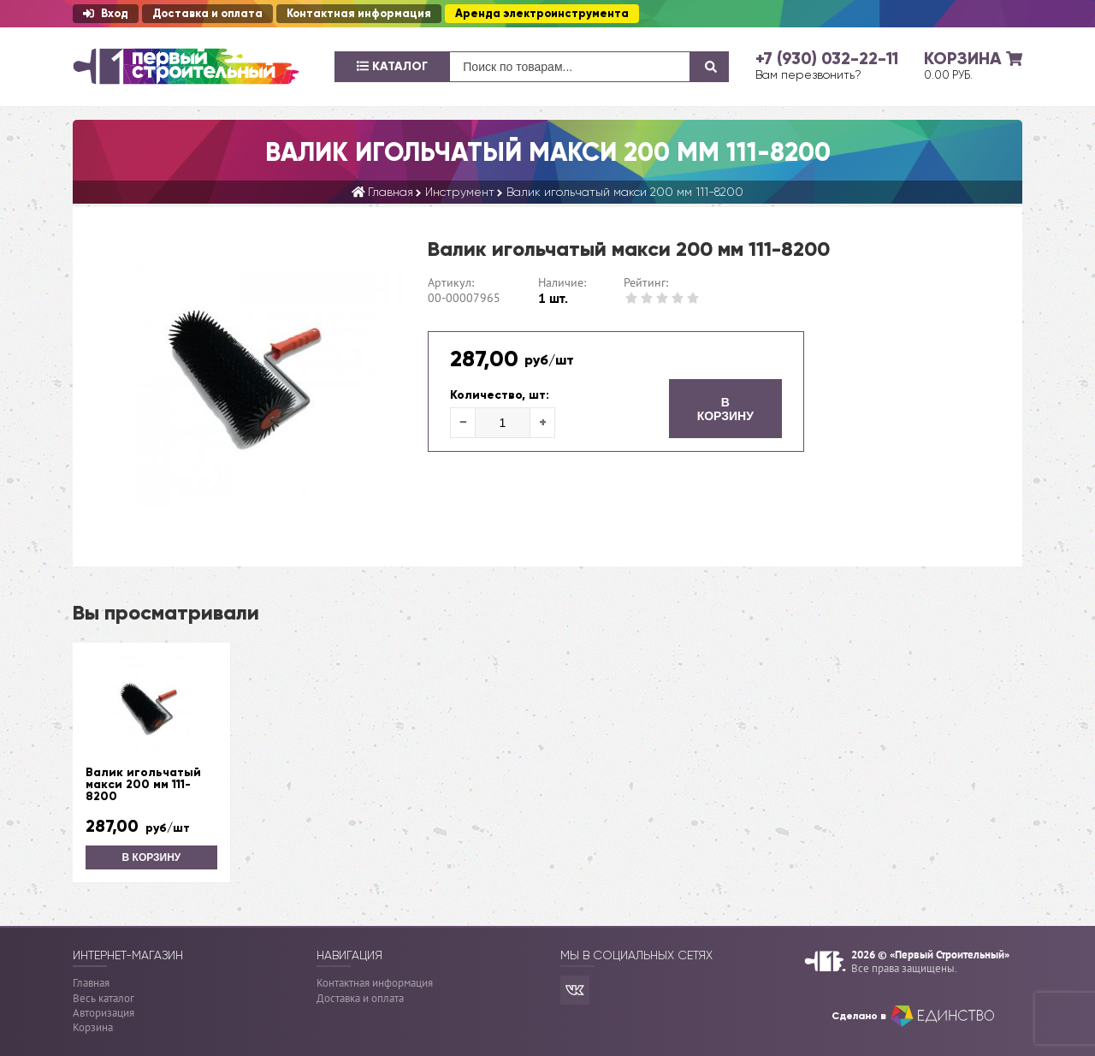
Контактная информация (359, 14)
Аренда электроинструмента (542, 14)
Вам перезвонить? (808, 74)
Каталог (392, 66)
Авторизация (103, 1013)
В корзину (725, 409)
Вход (105, 14)
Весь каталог (103, 998)
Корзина (93, 1027)
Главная (91, 983)
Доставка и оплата (207, 14)
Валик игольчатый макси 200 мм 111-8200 (143, 785)
